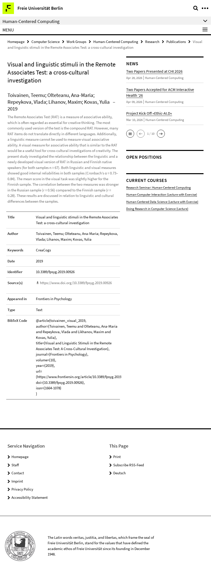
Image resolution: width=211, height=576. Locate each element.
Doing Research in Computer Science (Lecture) (157, 209)
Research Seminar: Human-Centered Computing (158, 187)
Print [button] (117, 456)
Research (152, 41)
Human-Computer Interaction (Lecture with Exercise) (161, 194)
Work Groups (76, 41)
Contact (17, 473)
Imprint (17, 481)
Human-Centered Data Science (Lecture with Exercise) (162, 202)
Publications (176, 41)
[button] (130, 134)
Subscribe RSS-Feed (128, 465)
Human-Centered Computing (115, 41)
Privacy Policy (22, 489)
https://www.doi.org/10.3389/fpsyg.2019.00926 (76, 282)
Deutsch (119, 473)
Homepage (15, 41)
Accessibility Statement (29, 497)
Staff (15, 465)
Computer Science (45, 41)
